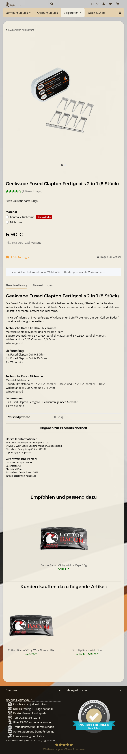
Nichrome (16, 222)
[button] (67, 4)
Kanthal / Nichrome (31, 217)
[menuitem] (18, 12)
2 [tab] (65, 165)
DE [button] (93, 4)
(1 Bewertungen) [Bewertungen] (24, 191)
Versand (36, 242)
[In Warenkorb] (9, 41)
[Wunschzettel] (110, 4)
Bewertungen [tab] (43, 285)
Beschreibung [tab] (16, 285)
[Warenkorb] (117, 4)
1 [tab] (62, 165)
